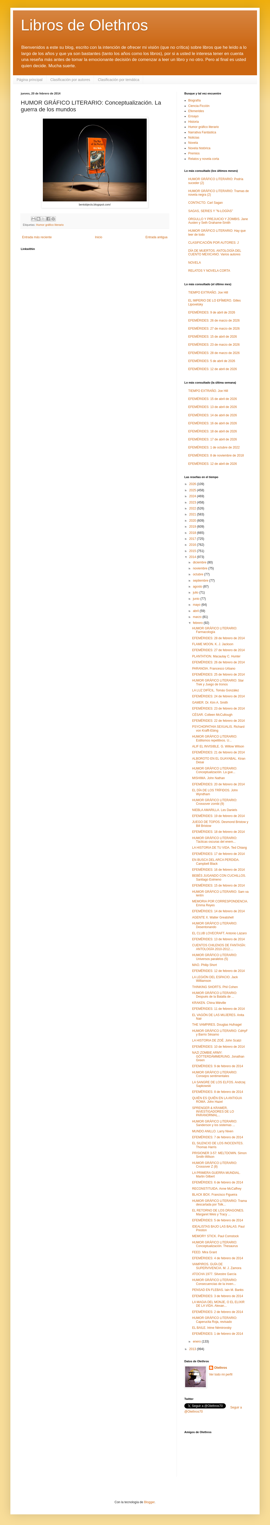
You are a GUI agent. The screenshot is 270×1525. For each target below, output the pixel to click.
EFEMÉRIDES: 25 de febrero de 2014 (218, 674)
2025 (193, 490)
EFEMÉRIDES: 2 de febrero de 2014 (217, 1312)
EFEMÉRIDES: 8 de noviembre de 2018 (216, 455)
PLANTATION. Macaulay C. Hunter (216, 656)
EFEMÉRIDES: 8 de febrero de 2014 (217, 1092)
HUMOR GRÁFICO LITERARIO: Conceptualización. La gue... (214, 770)
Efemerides (196, 111)
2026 (193, 484)
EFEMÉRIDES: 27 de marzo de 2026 (214, 328)
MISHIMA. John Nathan (208, 778)
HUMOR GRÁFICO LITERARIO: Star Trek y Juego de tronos (218, 682)
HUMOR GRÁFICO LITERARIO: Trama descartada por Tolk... (219, 1202)
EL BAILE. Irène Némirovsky (212, 1328)
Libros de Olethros (84, 25)
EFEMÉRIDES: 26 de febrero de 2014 (218, 662)
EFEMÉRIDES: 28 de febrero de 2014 (218, 638)
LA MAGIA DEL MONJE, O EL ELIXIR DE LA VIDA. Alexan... (218, 1304)
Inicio (98, 237)
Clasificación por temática (118, 80)
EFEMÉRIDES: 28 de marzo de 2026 (214, 353)
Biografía (194, 100)
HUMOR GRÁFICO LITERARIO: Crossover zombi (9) (214, 802)
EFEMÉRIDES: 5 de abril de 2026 (211, 361)
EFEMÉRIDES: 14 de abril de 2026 (212, 415)
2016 (193, 545)
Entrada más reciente (37, 237)
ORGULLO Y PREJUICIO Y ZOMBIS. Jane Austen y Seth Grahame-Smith (218, 220)
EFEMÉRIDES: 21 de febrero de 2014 (218, 752)
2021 (193, 514)
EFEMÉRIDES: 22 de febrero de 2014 (218, 721)
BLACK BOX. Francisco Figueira (214, 1194)
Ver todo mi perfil (220, 1374)
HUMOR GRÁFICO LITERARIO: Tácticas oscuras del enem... (214, 839)
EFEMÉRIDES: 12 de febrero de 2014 (218, 971)
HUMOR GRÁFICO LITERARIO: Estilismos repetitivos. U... (214, 738)
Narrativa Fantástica (202, 132)
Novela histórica (199, 148)
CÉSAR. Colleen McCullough (212, 715)
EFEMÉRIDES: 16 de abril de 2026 (212, 423)
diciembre (200, 562)
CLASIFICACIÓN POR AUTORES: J (213, 242)
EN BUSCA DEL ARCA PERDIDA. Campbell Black (215, 861)
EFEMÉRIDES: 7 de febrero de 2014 (217, 1137)
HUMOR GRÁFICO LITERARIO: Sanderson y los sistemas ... (214, 1123)
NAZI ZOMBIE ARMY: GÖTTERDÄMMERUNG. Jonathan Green (218, 1056)
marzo (198, 617)
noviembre (200, 568)
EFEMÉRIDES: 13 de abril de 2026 (212, 407)
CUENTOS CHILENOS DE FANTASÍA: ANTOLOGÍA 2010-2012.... (219, 947)
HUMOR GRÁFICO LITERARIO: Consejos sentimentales (214, 1074)
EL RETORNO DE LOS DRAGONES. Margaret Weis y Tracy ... (218, 1212)
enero (197, 1341)
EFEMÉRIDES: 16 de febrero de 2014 (218, 870)
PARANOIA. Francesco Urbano (213, 668)
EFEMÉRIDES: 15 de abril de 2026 (212, 336)
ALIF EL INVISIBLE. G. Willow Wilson (218, 746)
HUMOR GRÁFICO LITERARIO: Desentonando (214, 925)
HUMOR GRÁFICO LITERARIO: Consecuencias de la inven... (214, 1281)
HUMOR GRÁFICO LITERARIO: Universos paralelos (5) (214, 957)
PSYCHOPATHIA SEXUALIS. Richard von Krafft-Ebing (218, 728)
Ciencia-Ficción (199, 106)
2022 (193, 508)
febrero (198, 623)
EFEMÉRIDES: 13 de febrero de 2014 (218, 939)
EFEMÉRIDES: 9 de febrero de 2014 (217, 1066)
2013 (193, 1349)
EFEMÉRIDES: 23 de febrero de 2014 (218, 708)
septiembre (201, 580)
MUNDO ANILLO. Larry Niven (212, 1131)
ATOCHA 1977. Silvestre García (214, 1274)
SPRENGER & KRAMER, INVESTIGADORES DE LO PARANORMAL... (213, 1111)
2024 (193, 496)
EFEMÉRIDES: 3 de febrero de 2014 (217, 1296)
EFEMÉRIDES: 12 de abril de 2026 (212, 369)
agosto (198, 586)
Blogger (149, 1502)
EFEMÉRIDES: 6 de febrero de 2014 (217, 1182)
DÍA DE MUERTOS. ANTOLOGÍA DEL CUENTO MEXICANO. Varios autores (214, 252)
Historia (193, 122)
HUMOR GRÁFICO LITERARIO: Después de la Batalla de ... (214, 994)
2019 (193, 526)
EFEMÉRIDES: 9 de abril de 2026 (211, 312)
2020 (193, 520)
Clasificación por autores (70, 80)
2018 (193, 533)
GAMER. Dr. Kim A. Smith (210, 702)
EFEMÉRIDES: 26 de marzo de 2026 (214, 320)
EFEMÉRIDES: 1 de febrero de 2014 (217, 1334)
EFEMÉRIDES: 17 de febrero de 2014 (218, 854)
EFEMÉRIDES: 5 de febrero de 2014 (217, 1220)
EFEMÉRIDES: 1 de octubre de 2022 (214, 447)
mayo (197, 605)
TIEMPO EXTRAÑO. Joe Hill (208, 292)
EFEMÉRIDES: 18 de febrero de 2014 (218, 832)
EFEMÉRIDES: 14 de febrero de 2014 (218, 911)
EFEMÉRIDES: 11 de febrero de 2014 (218, 1009)
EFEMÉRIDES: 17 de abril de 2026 (212, 439)
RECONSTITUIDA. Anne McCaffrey (216, 1188)
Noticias (193, 137)
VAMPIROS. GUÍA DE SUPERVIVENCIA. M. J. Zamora (216, 1266)
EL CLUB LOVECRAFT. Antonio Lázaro (219, 933)
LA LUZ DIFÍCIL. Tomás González (215, 690)
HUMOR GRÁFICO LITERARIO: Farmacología (214, 630)
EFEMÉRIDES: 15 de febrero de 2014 (218, 885)
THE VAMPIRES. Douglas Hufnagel (217, 1024)
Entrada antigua (156, 237)
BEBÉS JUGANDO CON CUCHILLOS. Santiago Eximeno (219, 877)
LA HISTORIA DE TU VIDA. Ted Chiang (219, 847)
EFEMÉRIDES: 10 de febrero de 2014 (218, 1047)
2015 (193, 551)
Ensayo (193, 116)
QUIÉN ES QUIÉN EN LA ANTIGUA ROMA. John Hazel (217, 1100)
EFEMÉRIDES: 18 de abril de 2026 (212, 431)
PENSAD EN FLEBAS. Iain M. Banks (218, 1290)
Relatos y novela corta (203, 159)
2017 (193, 539)
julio (196, 592)
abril (196, 611)
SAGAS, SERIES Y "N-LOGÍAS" (210, 211)
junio (196, 599)
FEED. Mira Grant (204, 1252)
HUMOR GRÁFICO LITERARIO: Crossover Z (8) (214, 1164)
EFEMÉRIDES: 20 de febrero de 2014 (218, 784)
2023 (193, 502)
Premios (194, 153)
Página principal (30, 80)
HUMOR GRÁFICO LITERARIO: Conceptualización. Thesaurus (215, 1244)
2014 (193, 557)
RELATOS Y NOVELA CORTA (209, 271)
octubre (198, 574)
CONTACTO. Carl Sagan (205, 203)
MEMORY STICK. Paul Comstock (215, 1236)
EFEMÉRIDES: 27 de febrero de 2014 (218, 650)
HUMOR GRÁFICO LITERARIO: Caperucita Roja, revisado (214, 1319)
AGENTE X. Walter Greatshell (213, 917)
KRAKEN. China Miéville (209, 1003)
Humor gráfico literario (50, 224)
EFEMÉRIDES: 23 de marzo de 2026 (214, 344)
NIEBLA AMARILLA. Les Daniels (214, 810)
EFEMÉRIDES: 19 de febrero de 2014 (218, 816)
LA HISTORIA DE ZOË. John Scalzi (216, 1040)
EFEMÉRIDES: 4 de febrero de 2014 (217, 1258)
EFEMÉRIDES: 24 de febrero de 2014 (218, 696)
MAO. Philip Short (204, 965)
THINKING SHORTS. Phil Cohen (215, 987)
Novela (193, 143)
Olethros (220, 1368)
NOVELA (194, 262)
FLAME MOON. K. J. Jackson (212, 644)
